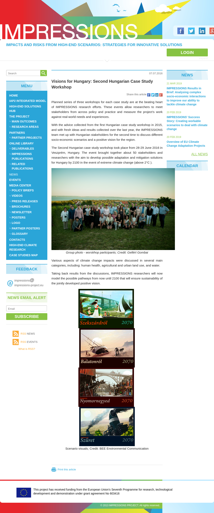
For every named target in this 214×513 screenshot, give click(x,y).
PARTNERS (17, 132)
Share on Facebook (148, 95)
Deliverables (23, 148)
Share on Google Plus (161, 95)
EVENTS (15, 179)
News (13, 174)
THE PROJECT (19, 116)
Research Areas (25, 126)
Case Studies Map (23, 255)
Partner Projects (27, 137)
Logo (68, 31)
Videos (17, 195)
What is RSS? (27, 348)
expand (203, 58)
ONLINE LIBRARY (21, 143)
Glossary (20, 233)
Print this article (67, 469)
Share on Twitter (153, 95)
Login (187, 52)
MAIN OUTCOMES (24, 121)
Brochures (21, 206)
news (28, 333)
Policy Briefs (23, 190)
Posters (19, 217)
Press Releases (25, 201)
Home (13, 95)
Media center (20, 185)
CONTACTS (17, 239)
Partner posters (26, 228)
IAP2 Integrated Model (27, 100)
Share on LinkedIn (156, 95)
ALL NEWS (199, 154)
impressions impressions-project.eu (28, 282)
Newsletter (21, 212)
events (29, 341)
